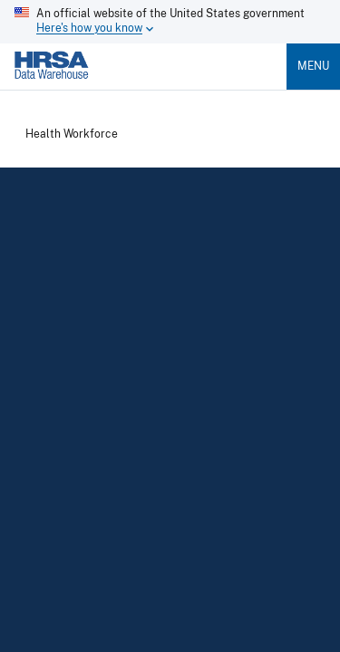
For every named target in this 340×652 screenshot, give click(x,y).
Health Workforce (71, 135)
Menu (313, 66)
